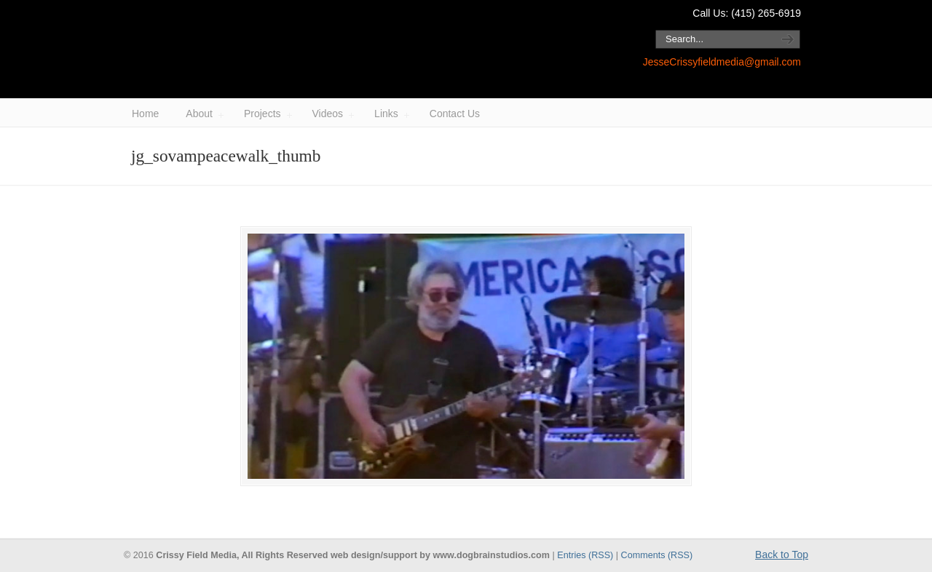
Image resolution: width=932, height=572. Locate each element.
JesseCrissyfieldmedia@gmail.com (722, 62)
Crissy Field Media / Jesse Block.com (313, 49)
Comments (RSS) (657, 555)
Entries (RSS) (585, 555)
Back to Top (781, 554)
